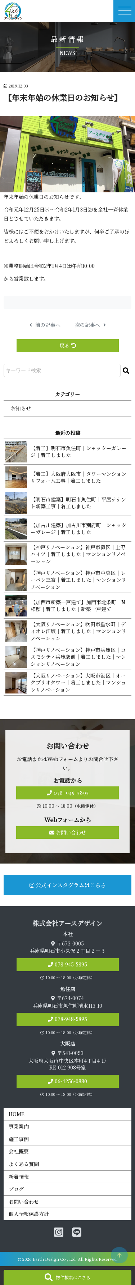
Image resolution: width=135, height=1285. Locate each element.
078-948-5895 (71, 1019)
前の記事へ (45, 324)
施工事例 (19, 1139)
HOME (16, 1114)
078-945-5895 (67, 792)
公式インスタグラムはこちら (68, 885)
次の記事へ (90, 324)
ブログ (16, 1188)
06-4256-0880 (71, 1081)
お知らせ (21, 408)
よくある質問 (24, 1163)
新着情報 (19, 1176)
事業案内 (19, 1126)
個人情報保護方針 (29, 1213)
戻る (67, 345)
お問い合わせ (67, 832)
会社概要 (19, 1151)
